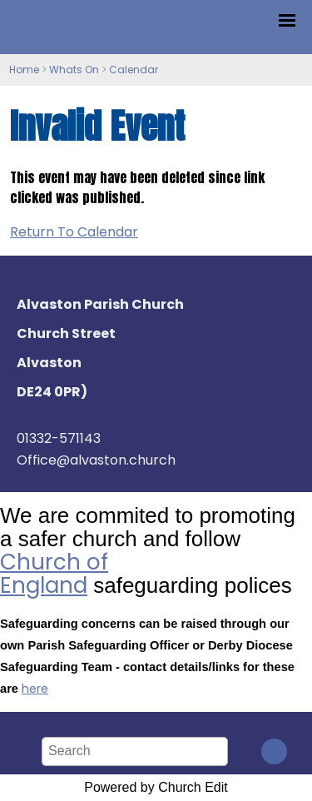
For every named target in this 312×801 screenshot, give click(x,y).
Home (24, 69)
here (35, 688)
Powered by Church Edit (156, 787)
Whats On (74, 69)
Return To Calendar (74, 231)
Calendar (133, 69)
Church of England (54, 573)
